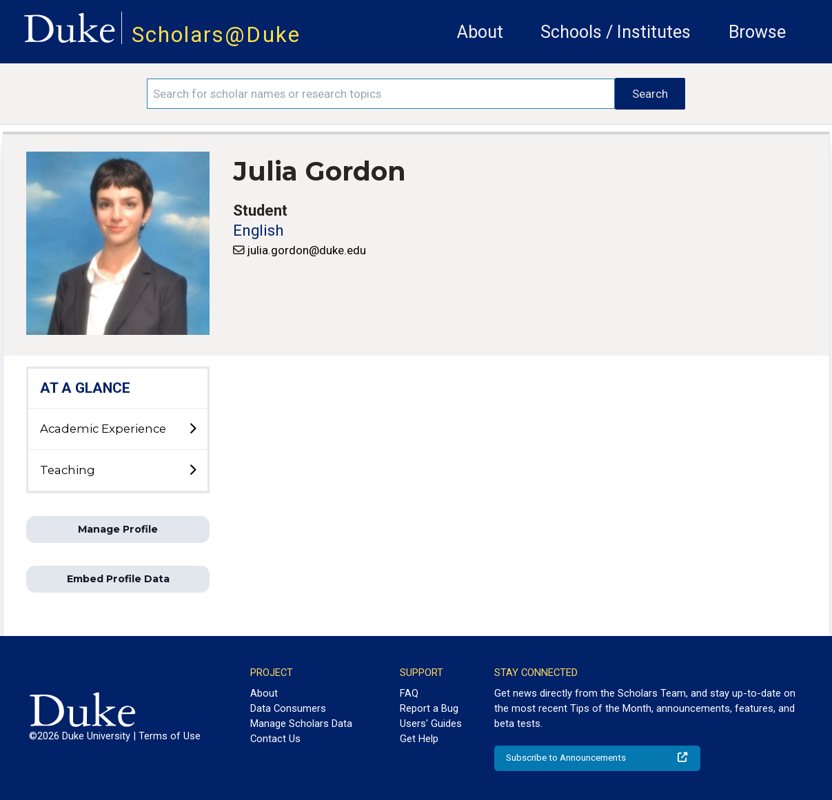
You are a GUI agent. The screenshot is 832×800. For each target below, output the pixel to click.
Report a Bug (429, 708)
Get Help (419, 738)
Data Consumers (288, 708)
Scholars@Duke (216, 35)
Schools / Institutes (615, 32)
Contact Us (275, 738)
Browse (757, 32)
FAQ (409, 693)
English (258, 230)
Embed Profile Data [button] (118, 579)
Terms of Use (170, 736)
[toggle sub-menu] (192, 429)
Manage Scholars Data (301, 723)
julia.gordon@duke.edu (306, 250)
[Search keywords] (381, 94)
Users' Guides (431, 723)
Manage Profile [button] (118, 529)
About (480, 32)
